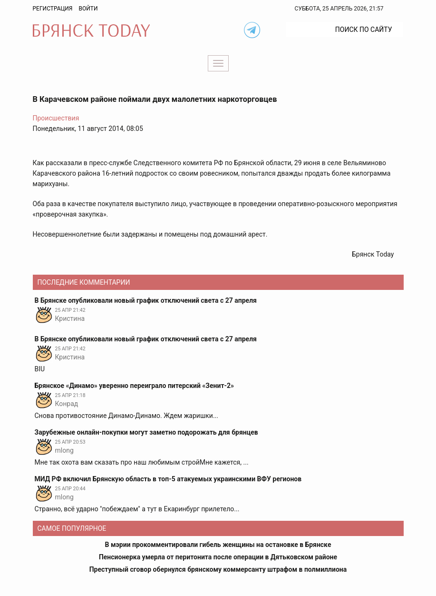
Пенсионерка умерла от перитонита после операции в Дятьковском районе (218, 557)
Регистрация (53, 8)
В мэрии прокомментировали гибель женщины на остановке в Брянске (218, 544)
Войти (87, 8)
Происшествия (56, 118)
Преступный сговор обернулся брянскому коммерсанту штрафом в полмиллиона (218, 569)
